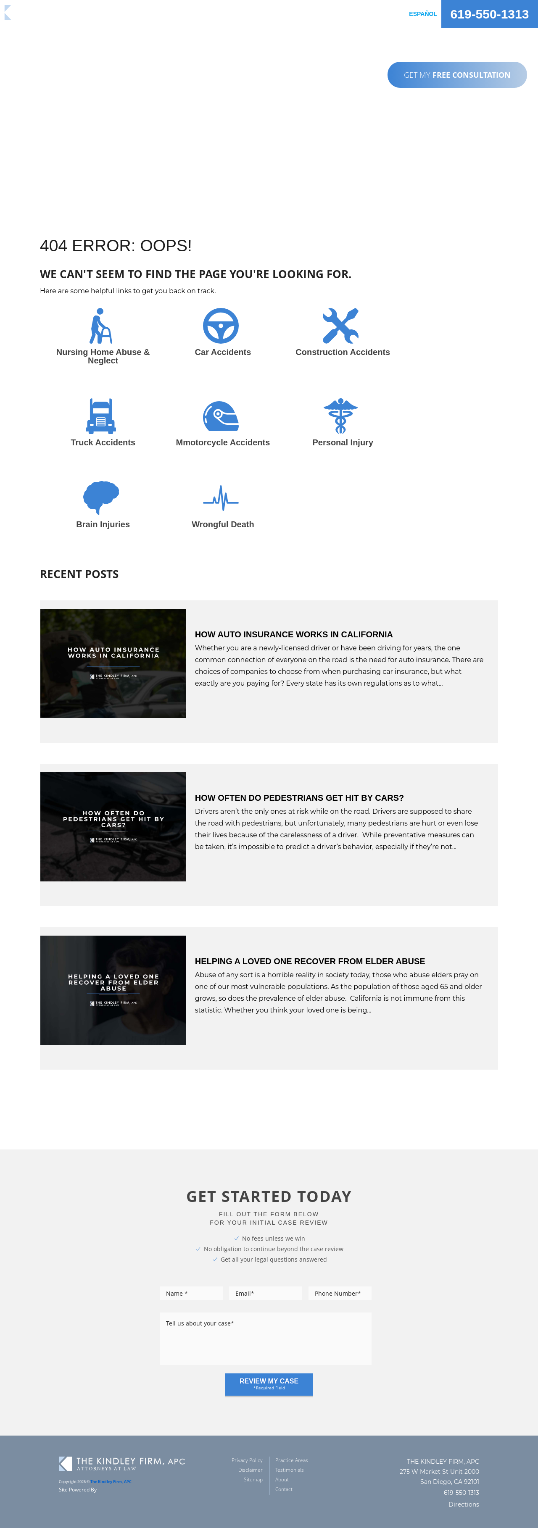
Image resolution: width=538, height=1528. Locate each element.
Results (241, 14)
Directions (463, 1492)
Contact (385, 14)
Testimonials (289, 1458)
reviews (278, 14)
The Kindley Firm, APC (111, 1470)
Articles (346, 14)
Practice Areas (291, 1448)
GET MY (457, 75)
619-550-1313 (490, 14)
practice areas (192, 14)
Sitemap (253, 1467)
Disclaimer (250, 1458)
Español (423, 14)
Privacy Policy (247, 1448)
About (282, 1467)
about (311, 14)
